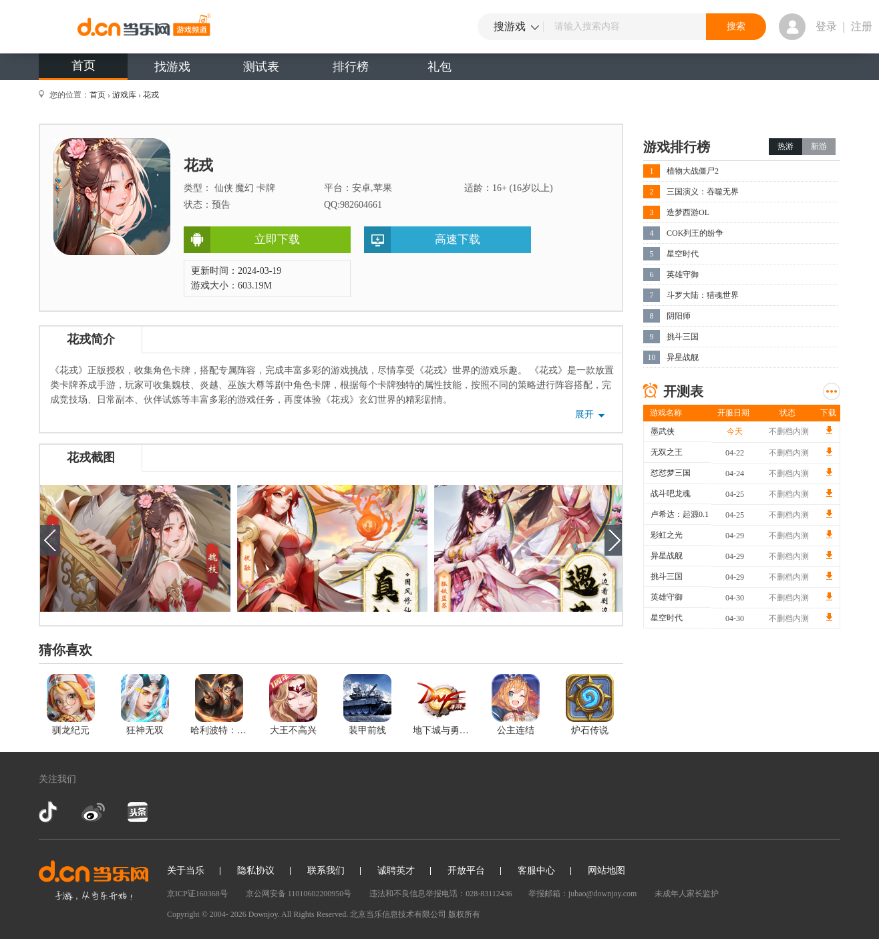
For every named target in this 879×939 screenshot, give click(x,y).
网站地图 (606, 871)
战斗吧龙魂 (671, 493)
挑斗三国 (683, 336)
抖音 (49, 812)
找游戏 (172, 66)
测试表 (261, 66)
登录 (826, 26)
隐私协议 (256, 871)
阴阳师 (679, 316)
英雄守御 (683, 274)
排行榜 (351, 66)
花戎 (151, 95)
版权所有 (464, 914)
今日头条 (137, 812)
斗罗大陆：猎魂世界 (703, 295)
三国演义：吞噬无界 (703, 191)
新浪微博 (93, 812)
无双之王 (667, 452)
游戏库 (124, 95)
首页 (83, 65)
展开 (584, 414)
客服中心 (536, 871)
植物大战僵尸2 (693, 171)
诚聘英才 (396, 871)
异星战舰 (683, 357)
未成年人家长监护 (687, 893)
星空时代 (683, 253)
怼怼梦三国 (671, 473)
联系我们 (326, 871)
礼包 (439, 66)
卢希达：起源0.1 (680, 514)
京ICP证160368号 (197, 893)
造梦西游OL (688, 212)
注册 (861, 26)
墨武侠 (663, 431)
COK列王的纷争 (695, 233)
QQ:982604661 (353, 205)
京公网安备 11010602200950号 (299, 893)
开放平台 (466, 871)
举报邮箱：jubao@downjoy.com (582, 893)
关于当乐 (185, 871)
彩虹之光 (667, 535)
